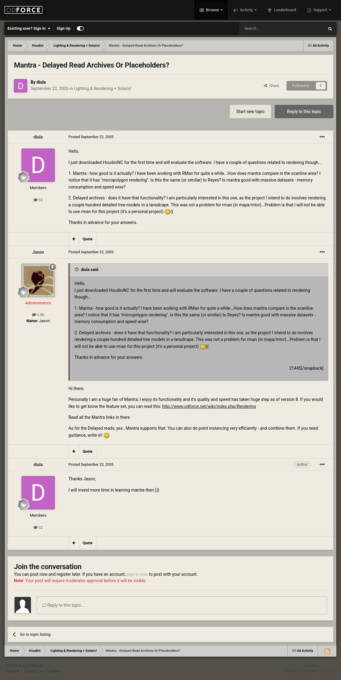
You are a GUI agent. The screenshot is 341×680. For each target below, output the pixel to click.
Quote (87, 239)
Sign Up (63, 28)
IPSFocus (35, 665)
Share (271, 85)
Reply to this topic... (63, 605)
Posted (91, 137)
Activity (246, 10)
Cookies (54, 671)
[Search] (267, 28)
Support (320, 10)
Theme (12, 671)
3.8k (38, 314)
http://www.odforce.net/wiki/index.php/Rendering (209, 406)
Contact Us (33, 671)
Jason (38, 252)
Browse (212, 10)
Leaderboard (284, 10)
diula (41, 82)
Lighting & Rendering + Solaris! (102, 88)
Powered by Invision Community (310, 671)
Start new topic (250, 111)
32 (38, 200)
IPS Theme (13, 665)
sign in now (137, 574)
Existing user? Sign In (29, 28)
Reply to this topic (304, 111)
